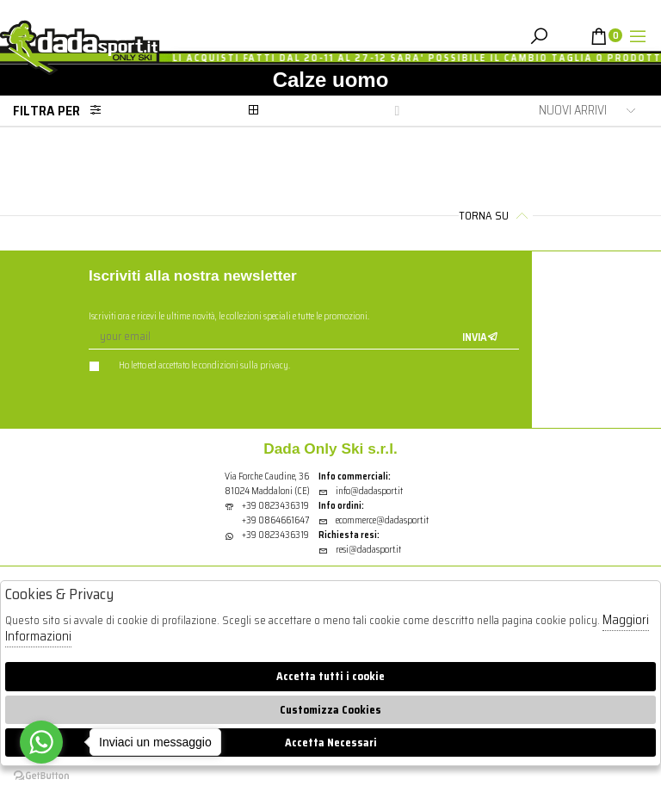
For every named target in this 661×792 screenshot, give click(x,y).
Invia (480, 337)
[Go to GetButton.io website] (41, 775)
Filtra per (62, 111)
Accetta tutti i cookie (330, 676)
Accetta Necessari (331, 742)
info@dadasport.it (360, 491)
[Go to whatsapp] (41, 742)
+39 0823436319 (275, 505)
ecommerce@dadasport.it (373, 520)
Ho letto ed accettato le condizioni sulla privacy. (189, 365)
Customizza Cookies (330, 710)
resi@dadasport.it (359, 549)
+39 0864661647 (275, 520)
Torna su (496, 216)
